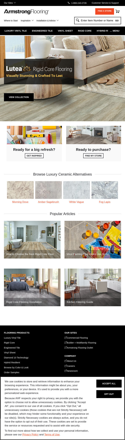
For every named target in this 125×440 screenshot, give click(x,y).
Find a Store (105, 11)
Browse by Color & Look (16, 367)
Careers (69, 366)
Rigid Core (85, 30)
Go (117, 20)
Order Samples (11, 372)
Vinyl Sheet (65, 30)
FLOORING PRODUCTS (16, 333)
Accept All (109, 383)
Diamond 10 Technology (16, 357)
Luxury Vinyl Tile (16, 30)
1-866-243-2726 (79, 3)
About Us (70, 361)
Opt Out (109, 394)
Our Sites (8, 3)
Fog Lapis (104, 202)
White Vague (76, 202)
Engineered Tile (42, 30)
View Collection (19, 97)
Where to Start (11, 20)
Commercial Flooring (76, 337)
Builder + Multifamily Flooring (80, 342)
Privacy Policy (30, 434)
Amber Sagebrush (48, 202)
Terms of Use (52, 434)
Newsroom (71, 371)
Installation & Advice (45, 20)
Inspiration (26, 20)
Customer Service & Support (105, 3)
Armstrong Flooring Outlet (78, 347)
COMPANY (70, 356)
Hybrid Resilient (107, 30)
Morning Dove (20, 202)
